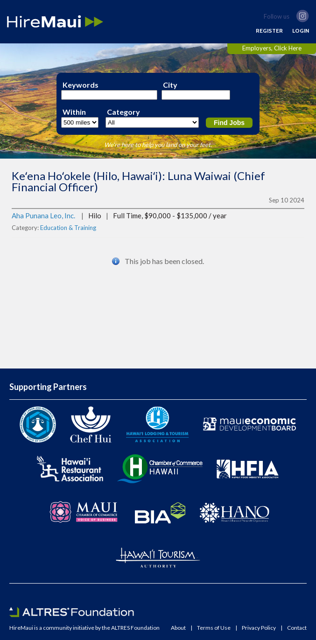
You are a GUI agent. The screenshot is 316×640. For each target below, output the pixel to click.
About (178, 628)
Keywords (80, 85)
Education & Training (68, 227)
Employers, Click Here (272, 48)
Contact (297, 628)
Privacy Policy (259, 628)
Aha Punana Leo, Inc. (43, 215)
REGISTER (269, 31)
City (170, 85)
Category (123, 112)
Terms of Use (214, 628)
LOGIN (300, 31)
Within (74, 112)
